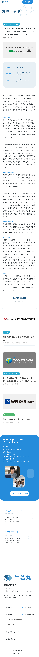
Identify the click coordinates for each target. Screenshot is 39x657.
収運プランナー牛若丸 (15, 619)
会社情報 (9, 607)
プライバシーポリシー (19, 654)
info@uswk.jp (13, 597)
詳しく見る (16, 493)
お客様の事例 (30, 614)
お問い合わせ (27, 2)
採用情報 (28, 607)
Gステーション (12, 625)
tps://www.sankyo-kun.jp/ (23, 81)
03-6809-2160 (11, 595)
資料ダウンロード (12, 632)
